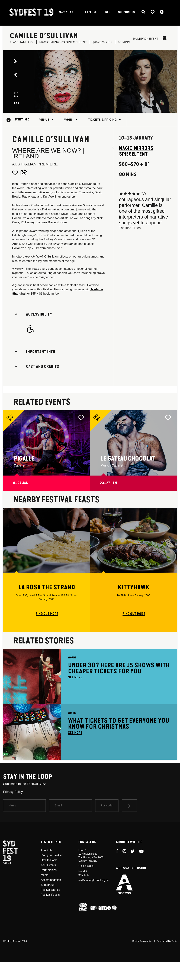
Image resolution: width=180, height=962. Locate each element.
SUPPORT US (126, 12)
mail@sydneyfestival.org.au (93, 880)
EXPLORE (91, 12)
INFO (107, 12)
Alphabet (147, 941)
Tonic (174, 941)
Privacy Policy (13, 792)
